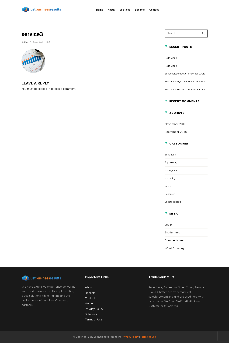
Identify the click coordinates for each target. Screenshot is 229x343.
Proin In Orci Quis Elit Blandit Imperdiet (185, 81)
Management (172, 170)
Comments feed (175, 240)
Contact (154, 10)
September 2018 (176, 132)
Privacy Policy (94, 309)
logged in (44, 89)
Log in (169, 224)
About (111, 10)
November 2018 (175, 124)
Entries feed (172, 232)
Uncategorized (173, 201)
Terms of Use (93, 319)
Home (99, 10)
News (168, 186)
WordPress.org (174, 248)
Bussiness (170, 154)
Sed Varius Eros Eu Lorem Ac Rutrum (185, 89)
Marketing (170, 178)
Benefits (140, 10)
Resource (170, 193)
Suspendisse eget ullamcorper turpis (185, 73)
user (26, 42)
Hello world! (171, 57)
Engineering (171, 162)
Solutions (124, 10)
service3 (32, 34)
